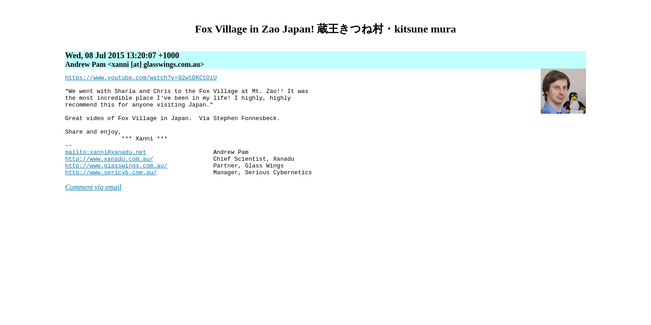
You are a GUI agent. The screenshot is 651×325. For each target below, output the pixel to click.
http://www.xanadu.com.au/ (109, 176)
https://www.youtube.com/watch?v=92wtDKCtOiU (141, 78)
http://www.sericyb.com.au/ (111, 192)
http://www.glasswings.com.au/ (116, 184)
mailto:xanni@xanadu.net (105, 168)
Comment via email (93, 207)
